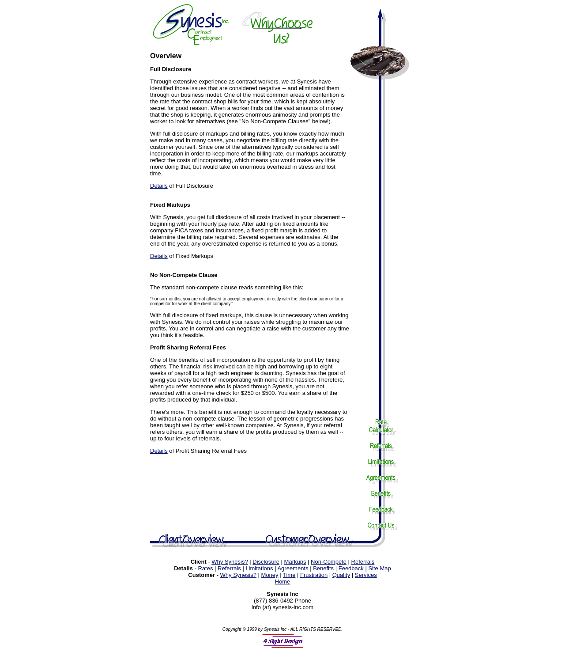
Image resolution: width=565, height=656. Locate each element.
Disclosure (265, 563)
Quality (341, 576)
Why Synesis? (229, 563)
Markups (295, 563)
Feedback (351, 569)
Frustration (314, 576)
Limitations (259, 569)
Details (159, 185)
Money (270, 576)
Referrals (363, 563)
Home (282, 583)
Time (289, 576)
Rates (205, 569)
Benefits (323, 569)
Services (366, 576)
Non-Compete (329, 563)
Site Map (379, 569)
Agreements (292, 569)
